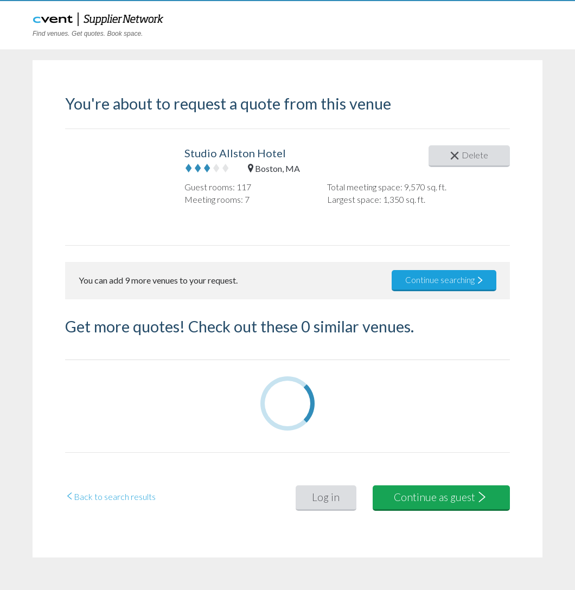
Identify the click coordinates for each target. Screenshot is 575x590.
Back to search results (110, 496)
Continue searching (444, 280)
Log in (326, 497)
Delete (469, 155)
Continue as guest (441, 497)
